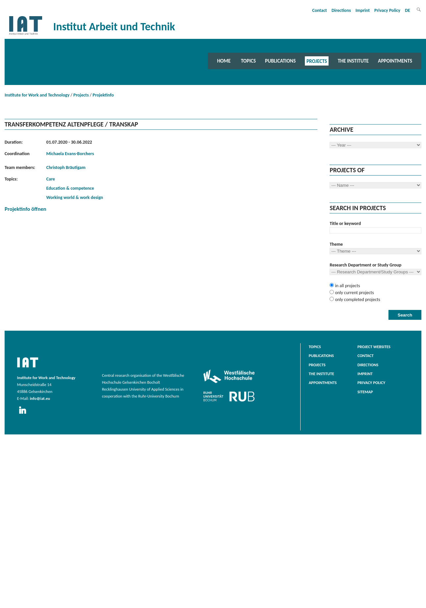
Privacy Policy (387, 10)
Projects (316, 61)
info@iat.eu (40, 398)
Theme (336, 244)
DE (407, 10)
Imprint (363, 10)
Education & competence (70, 188)
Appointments (395, 61)
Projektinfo (103, 95)
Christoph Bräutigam (66, 167)
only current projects (354, 292)
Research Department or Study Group (365, 265)
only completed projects (357, 299)
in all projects (347, 286)
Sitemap (365, 391)
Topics (248, 61)
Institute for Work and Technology (37, 95)
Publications (280, 61)
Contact (319, 10)
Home (223, 61)
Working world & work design (74, 197)
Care (50, 179)
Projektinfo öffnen (25, 209)
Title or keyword (345, 223)
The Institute (353, 61)
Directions (341, 10)
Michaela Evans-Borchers (70, 153)
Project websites (374, 346)
